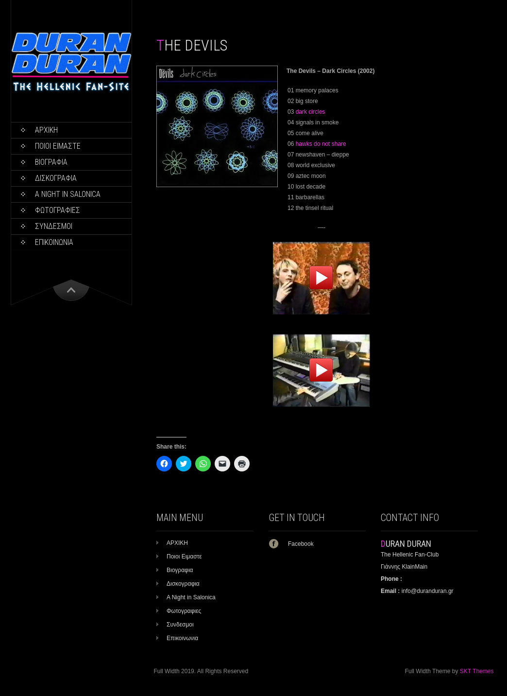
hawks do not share (321, 143)
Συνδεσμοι (53, 226)
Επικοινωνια (54, 242)
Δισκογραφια (56, 178)
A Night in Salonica (68, 194)
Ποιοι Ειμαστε (58, 146)
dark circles (310, 111)
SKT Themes (477, 671)
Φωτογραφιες (57, 210)
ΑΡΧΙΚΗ (46, 130)
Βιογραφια (51, 162)
